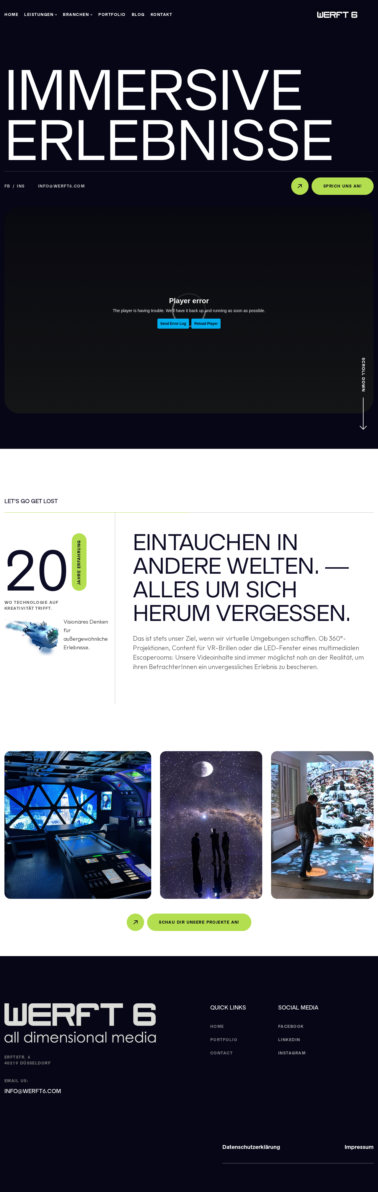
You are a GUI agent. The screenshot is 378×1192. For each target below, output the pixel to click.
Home (11, 14)
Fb (7, 186)
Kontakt (161, 14)
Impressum (359, 1147)
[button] (40, 15)
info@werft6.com (61, 186)
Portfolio (112, 14)
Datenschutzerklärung (251, 1147)
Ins (21, 186)
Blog (138, 14)
